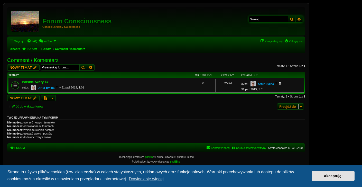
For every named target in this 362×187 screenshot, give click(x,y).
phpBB (149, 157)
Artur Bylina (46, 87)
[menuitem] (32, 41)
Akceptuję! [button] (333, 176)
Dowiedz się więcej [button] (146, 179)
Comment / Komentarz (33, 60)
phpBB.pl (175, 161)
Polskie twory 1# (35, 82)
